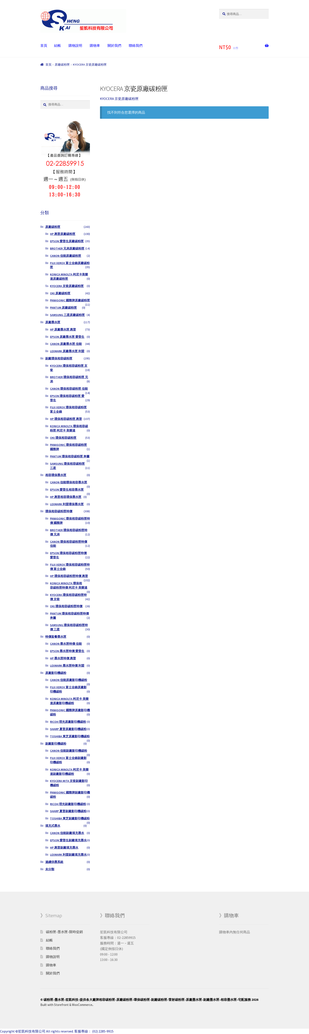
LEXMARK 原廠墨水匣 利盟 (67, 351)
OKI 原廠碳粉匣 (60, 293)
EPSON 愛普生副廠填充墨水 (68, 840)
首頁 (43, 45)
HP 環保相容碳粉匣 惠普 (66, 419)
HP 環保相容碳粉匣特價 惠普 (69, 576)
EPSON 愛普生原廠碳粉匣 (67, 241)
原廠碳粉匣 (62, 64)
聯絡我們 (135, 45)
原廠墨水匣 (52, 322)
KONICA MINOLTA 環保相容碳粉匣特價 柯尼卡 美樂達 (68, 585)
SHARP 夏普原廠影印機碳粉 (68, 729)
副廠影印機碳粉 (55, 743)
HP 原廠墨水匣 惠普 (63, 329)
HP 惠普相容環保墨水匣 (65, 497)
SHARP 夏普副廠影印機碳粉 (68, 811)
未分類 (49, 869)
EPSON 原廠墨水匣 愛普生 (67, 337)
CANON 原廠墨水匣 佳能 (66, 344)
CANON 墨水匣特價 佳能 (66, 644)
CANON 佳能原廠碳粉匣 (65, 256)
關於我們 (114, 45)
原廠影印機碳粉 (55, 673)
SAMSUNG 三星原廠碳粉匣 (67, 315)
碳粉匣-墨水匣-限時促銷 (64, 932)
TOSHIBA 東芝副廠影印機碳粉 (70, 818)
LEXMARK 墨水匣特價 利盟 (67, 665)
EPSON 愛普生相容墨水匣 (67, 489)
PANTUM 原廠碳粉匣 (63, 308)
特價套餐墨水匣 (55, 637)
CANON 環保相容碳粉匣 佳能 (69, 389)
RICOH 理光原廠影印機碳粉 (68, 722)
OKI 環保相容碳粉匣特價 (66, 606)
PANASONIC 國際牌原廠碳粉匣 (70, 300)
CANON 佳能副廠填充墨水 (67, 833)
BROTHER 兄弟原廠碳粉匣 (67, 248)
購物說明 (75, 45)
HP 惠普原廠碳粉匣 (62, 234)
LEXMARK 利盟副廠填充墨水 (68, 855)
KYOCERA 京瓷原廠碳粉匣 (67, 286)
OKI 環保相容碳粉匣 (63, 438)
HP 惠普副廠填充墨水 (64, 847)
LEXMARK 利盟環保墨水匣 (67, 504)
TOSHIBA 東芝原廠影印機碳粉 (70, 736)
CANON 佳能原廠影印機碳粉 (68, 680)
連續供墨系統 (54, 862)
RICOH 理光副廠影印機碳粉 (68, 804)
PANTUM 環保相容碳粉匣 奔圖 (69, 456)
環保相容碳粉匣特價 (58, 511)
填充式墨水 (52, 826)
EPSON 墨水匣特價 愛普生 (67, 651)
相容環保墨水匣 (55, 475)
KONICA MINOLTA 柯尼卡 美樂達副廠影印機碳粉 (69, 772)
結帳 (57, 45)
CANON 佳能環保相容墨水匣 (68, 482)
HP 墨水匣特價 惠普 (63, 658)
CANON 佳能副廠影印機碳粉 (68, 751)
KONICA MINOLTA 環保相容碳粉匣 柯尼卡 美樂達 (69, 428)
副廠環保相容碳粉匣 (58, 358)
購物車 (95, 45)
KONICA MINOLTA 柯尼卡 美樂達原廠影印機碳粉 (69, 701)
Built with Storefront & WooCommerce (66, 1005)
